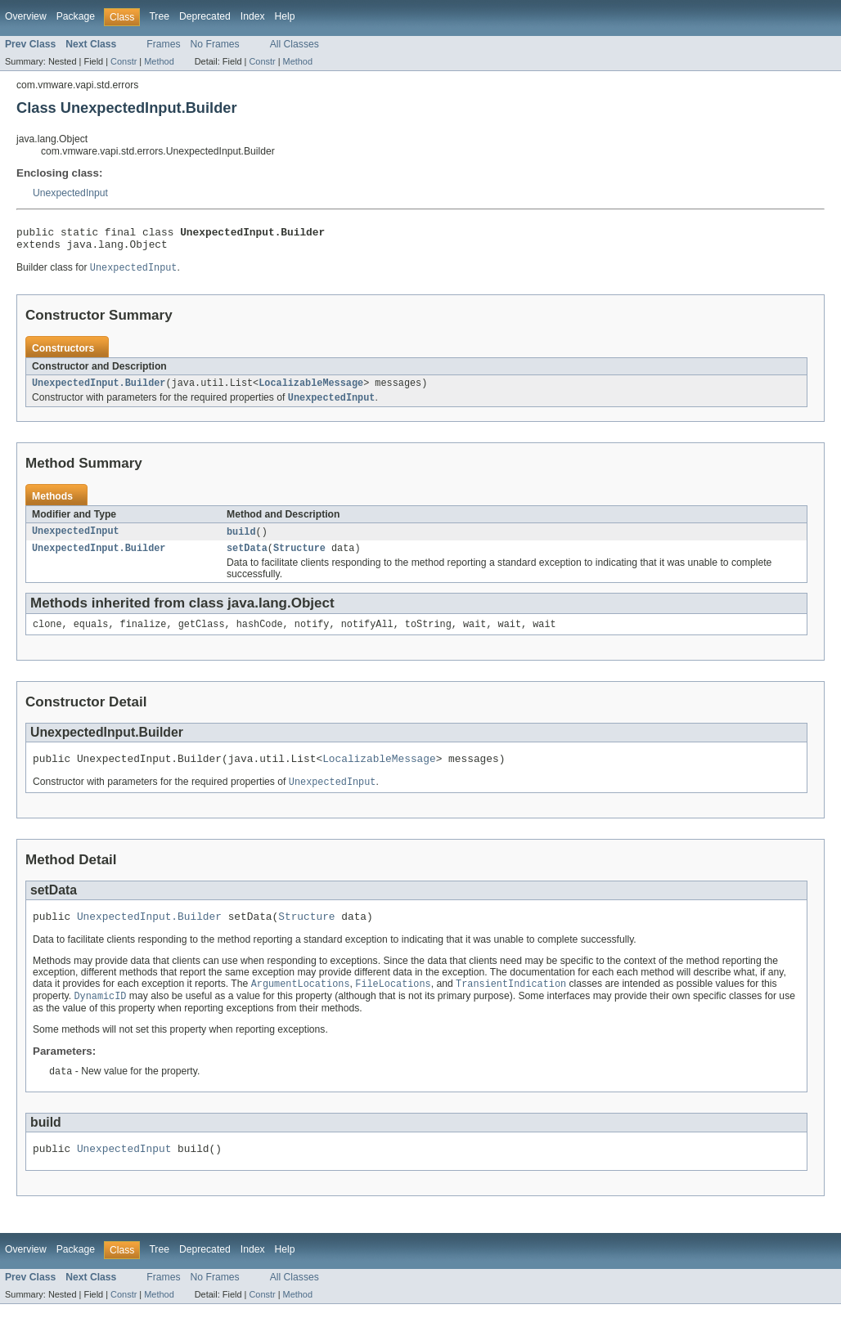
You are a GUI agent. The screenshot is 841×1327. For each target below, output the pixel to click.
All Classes (294, 44)
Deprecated (205, 16)
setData (247, 558)
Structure (299, 558)
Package (75, 16)
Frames (163, 44)
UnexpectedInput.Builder (98, 390)
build (241, 540)
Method (158, 61)
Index (253, 16)
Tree (159, 16)
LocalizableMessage (311, 390)
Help (285, 16)
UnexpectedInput (70, 193)
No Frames (215, 44)
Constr (123, 61)
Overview (26, 16)
